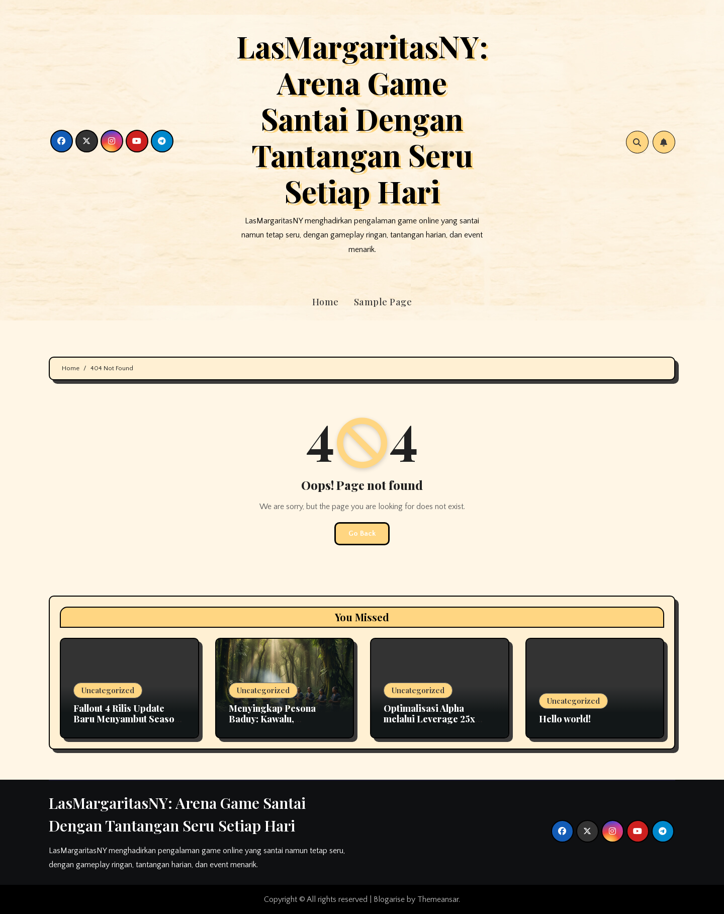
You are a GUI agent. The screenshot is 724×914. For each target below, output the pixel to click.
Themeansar (438, 899)
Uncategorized (107, 690)
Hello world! (565, 719)
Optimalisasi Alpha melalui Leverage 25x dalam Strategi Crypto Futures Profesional (431, 724)
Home (325, 302)
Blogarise (389, 899)
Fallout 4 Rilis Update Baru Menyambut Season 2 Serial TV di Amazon (126, 719)
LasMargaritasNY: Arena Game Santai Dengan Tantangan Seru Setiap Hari (362, 118)
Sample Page (383, 302)
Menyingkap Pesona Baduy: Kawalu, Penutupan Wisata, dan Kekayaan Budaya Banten (283, 724)
